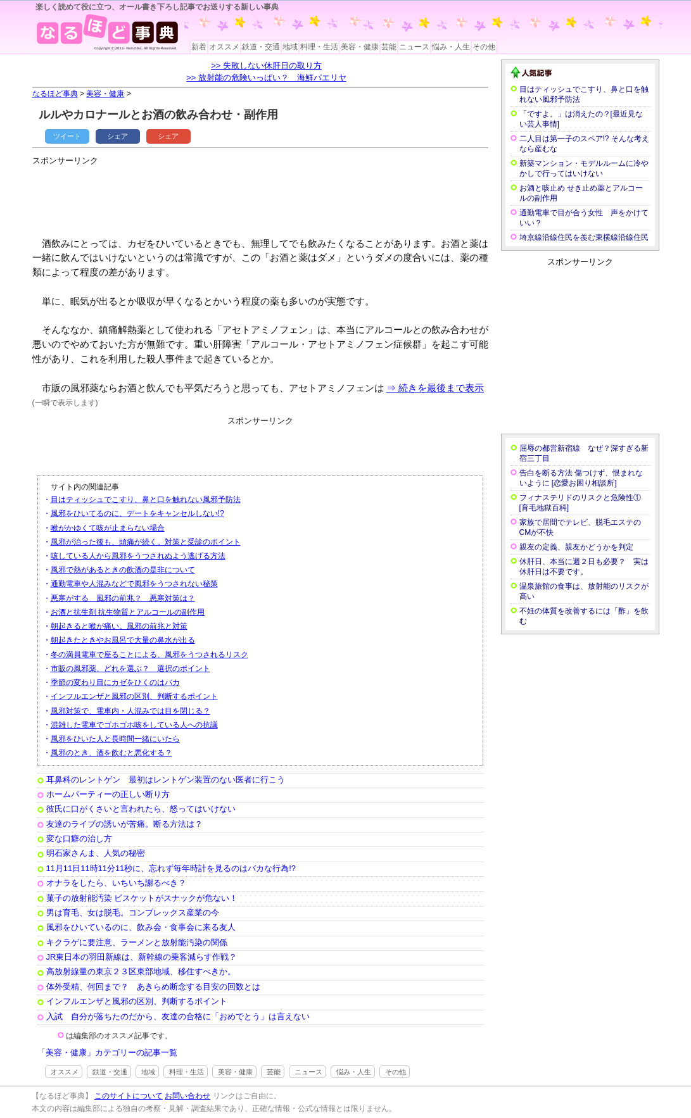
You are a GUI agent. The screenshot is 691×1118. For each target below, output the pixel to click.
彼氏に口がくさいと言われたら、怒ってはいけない (141, 808)
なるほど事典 (55, 93)
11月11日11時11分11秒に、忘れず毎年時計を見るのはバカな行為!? (171, 868)
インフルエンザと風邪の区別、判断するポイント (134, 696)
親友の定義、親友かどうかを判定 (576, 547)
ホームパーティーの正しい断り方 (108, 794)
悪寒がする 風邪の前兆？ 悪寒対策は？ (123, 598)
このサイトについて (128, 1095)
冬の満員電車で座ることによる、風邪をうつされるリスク (149, 654)
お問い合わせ (187, 1095)
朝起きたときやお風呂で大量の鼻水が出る (123, 640)
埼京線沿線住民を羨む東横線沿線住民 (584, 237)
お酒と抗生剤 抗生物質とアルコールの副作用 (128, 612)
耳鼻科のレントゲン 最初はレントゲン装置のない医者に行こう (165, 779)
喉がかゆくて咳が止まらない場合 (108, 528)
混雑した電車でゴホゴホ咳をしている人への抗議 (134, 724)
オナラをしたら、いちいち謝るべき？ (116, 883)
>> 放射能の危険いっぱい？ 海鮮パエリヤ (266, 77)
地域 (290, 46)
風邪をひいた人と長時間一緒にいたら (115, 738)
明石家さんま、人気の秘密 (95, 853)
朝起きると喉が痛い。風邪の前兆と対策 (119, 626)
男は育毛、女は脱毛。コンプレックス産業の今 (132, 912)
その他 (483, 46)
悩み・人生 (451, 46)
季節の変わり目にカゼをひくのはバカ (115, 682)
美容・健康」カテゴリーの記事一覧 (111, 1052)
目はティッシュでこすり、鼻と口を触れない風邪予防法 (146, 499)
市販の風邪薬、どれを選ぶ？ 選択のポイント (130, 668)
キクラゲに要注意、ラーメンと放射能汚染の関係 (136, 942)
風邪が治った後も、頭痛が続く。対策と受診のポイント (146, 541)
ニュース (414, 46)
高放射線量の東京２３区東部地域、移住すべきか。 (141, 971)
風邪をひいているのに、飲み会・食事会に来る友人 (141, 927)
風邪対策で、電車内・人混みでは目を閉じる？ (130, 711)
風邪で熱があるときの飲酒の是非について (123, 569)
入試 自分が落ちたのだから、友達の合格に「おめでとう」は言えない (178, 1016)
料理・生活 (319, 46)
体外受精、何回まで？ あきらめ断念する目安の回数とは (153, 986)
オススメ (224, 46)
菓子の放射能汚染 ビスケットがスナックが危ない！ (142, 898)
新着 (198, 46)
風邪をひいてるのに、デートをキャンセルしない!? (137, 513)
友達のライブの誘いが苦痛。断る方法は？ (124, 824)
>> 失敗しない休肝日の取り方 (266, 65)
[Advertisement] (262, 196)
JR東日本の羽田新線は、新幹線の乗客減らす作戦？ (142, 957)
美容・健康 (360, 46)
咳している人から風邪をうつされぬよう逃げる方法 (138, 555)
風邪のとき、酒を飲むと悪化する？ (111, 752)
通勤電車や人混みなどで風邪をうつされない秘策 (134, 583)
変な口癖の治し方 (79, 838)
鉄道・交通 (261, 46)
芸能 (388, 46)
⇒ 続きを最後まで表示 (435, 387)
